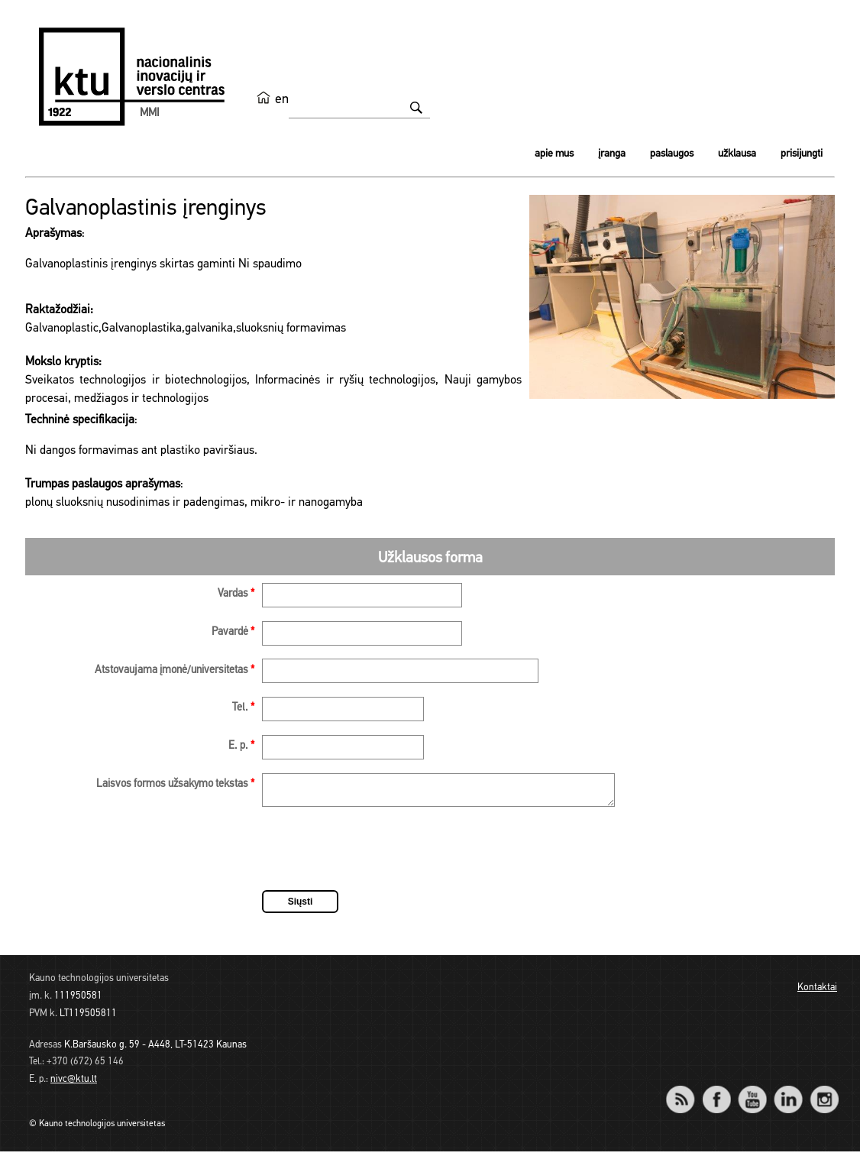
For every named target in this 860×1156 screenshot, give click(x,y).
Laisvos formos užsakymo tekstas (175, 784)
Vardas (236, 594)
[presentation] (378, 856)
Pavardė (233, 632)
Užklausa (737, 154)
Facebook (716, 1094)
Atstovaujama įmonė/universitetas (174, 670)
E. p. (241, 746)
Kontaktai (817, 992)
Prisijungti (802, 154)
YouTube (752, 1094)
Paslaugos (671, 154)
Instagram (824, 1094)
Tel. (243, 708)
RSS (686, 1094)
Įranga (612, 154)
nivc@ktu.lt (73, 1084)
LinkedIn (788, 1094)
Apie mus (554, 154)
